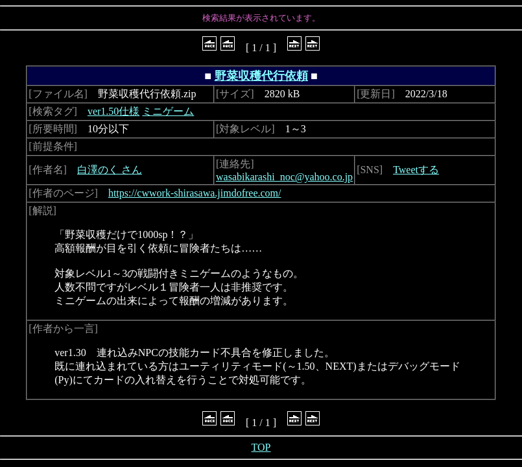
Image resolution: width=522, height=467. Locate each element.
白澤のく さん (109, 169)
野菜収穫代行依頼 (261, 75)
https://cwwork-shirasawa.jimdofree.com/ (194, 192)
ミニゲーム (168, 111)
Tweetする (416, 169)
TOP (261, 447)
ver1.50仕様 (113, 111)
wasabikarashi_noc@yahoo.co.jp (284, 176)
